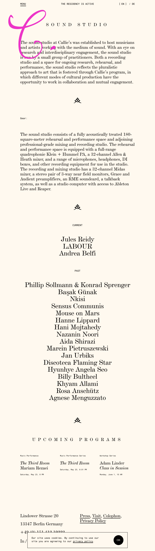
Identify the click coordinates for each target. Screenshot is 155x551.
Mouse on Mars (77, 313)
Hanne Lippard (77, 320)
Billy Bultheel (77, 376)
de (133, 4)
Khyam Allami (77, 384)
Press (85, 515)
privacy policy (83, 542)
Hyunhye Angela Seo (77, 369)
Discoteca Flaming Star (77, 362)
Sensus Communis (77, 306)
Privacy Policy (93, 520)
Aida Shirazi (77, 341)
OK (118, 540)
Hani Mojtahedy (77, 327)
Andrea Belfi (77, 253)
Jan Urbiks (77, 355)
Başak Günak (77, 292)
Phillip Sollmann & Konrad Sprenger (77, 285)
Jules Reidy (77, 239)
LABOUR (77, 246)
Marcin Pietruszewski (77, 348)
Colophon (111, 515)
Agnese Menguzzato (77, 398)
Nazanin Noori (77, 334)
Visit (96, 515)
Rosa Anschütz (77, 391)
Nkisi (77, 299)
